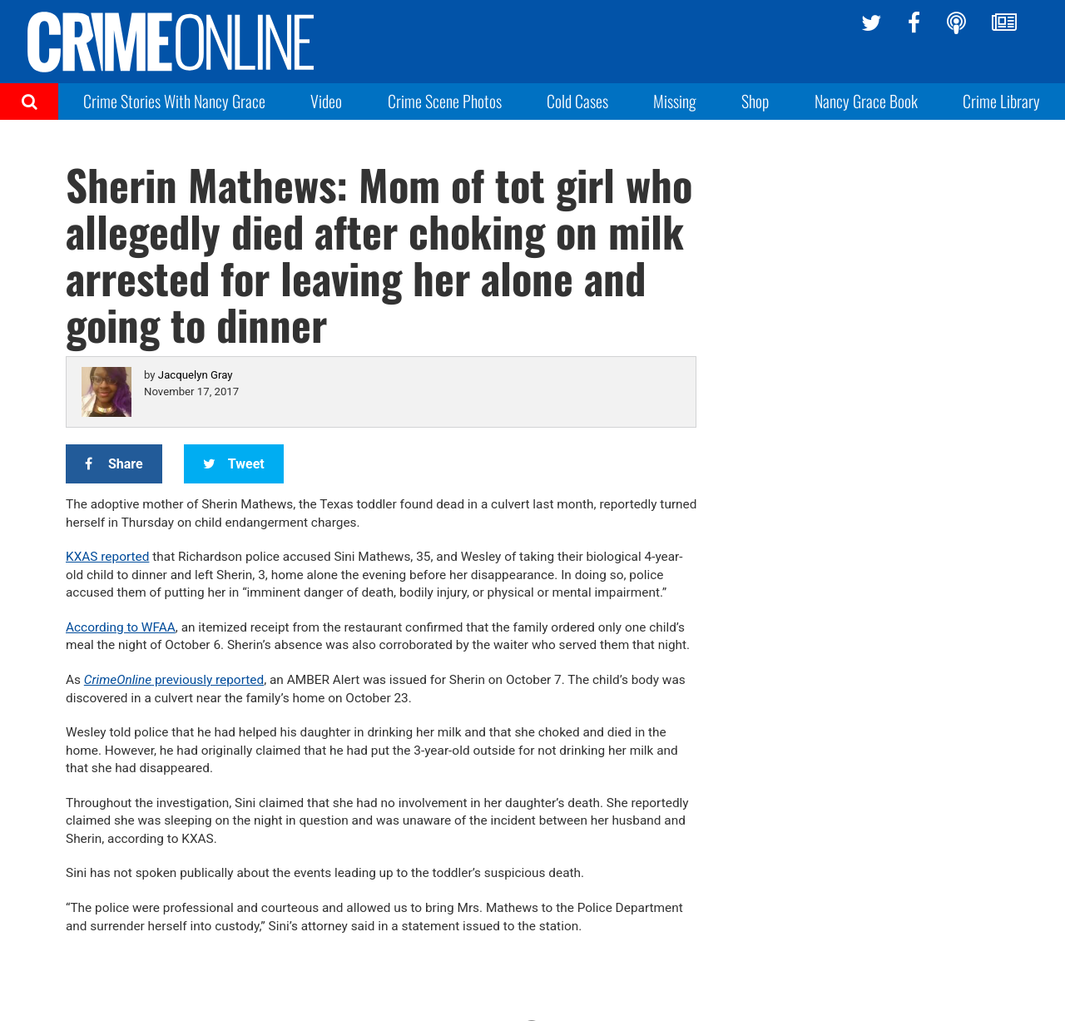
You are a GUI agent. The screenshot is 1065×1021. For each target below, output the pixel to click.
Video (326, 100)
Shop (755, 100)
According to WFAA (121, 627)
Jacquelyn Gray (195, 375)
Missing (674, 100)
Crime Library (1001, 100)
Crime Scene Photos (445, 100)
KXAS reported (107, 556)
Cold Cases (577, 100)
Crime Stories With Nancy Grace (174, 100)
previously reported (174, 679)
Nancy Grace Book (866, 100)
